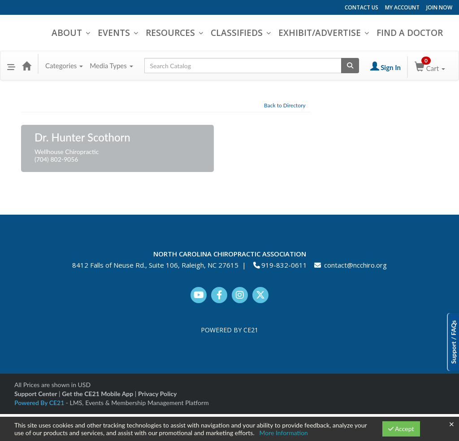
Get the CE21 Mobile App (97, 393)
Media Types (111, 66)
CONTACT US (361, 7)
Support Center (35, 393)
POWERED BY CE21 (229, 330)
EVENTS (116, 33)
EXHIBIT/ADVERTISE (321, 33)
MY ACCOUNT (402, 7)
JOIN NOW (439, 7)
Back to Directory (284, 105)
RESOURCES (172, 33)
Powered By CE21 (40, 402)
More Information (283, 433)
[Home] (26, 65)
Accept (401, 428)
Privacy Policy (157, 393)
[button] (11, 65)
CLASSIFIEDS (239, 33)
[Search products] (350, 65)
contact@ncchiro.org (355, 264)
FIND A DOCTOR (410, 33)
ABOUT (69, 33)
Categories (64, 66)
